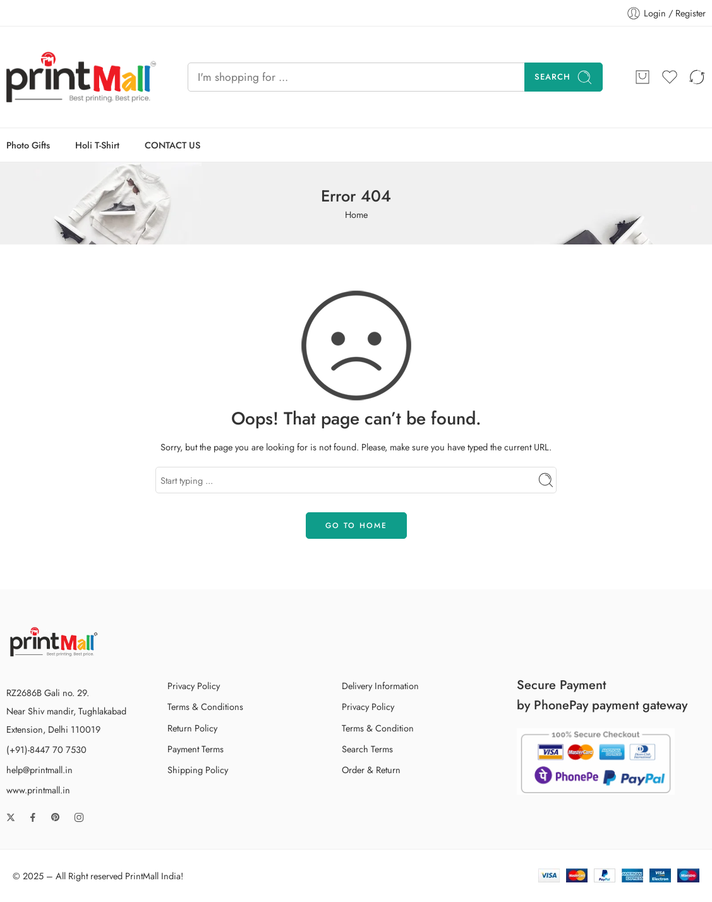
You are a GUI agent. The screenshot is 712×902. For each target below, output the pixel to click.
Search (563, 77)
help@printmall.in (39, 769)
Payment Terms (195, 748)
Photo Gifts (28, 145)
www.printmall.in (38, 790)
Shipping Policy (197, 769)
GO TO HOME (356, 525)
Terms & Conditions (205, 706)
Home (356, 214)
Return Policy (192, 728)
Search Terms (367, 748)
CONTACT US (172, 145)
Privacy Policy (193, 685)
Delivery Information (380, 685)
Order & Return (371, 769)
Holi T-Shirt (97, 145)
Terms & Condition (378, 728)
